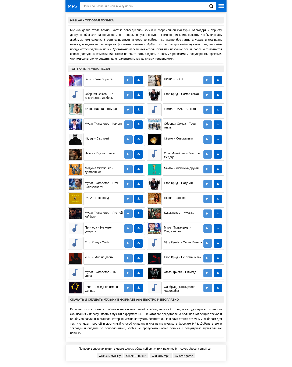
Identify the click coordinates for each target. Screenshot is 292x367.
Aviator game (184, 355)
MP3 (73, 6)
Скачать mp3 (161, 355)
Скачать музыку (110, 355)
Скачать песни (136, 355)
